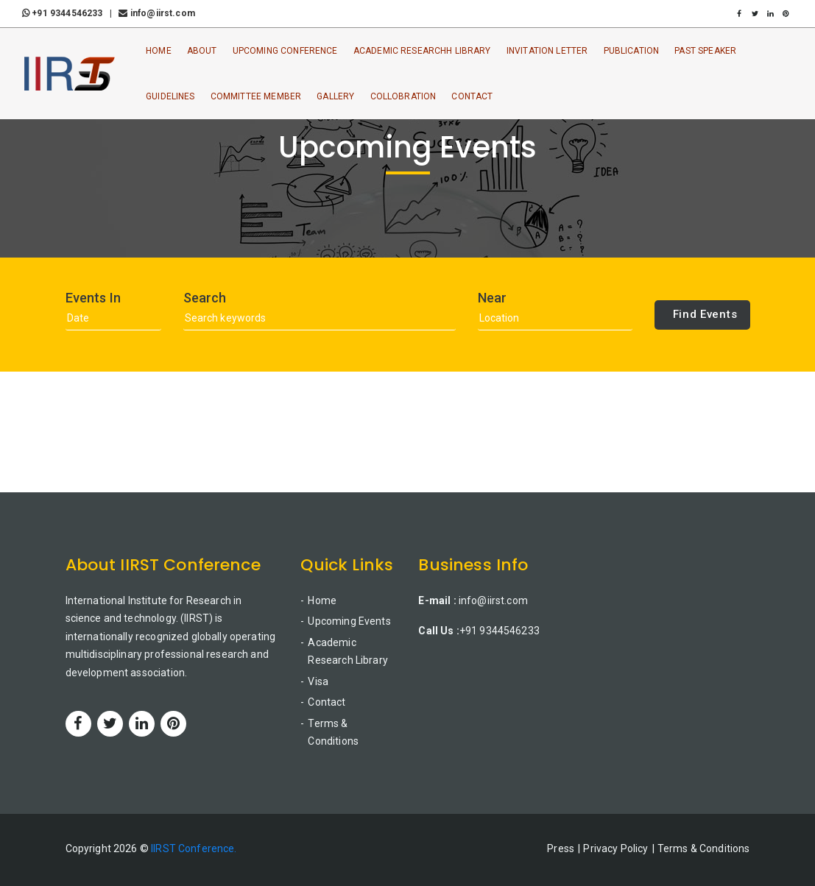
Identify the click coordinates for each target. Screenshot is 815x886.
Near (492, 298)
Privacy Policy (615, 848)
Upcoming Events (349, 621)
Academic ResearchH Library (422, 51)
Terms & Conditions (333, 732)
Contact (472, 96)
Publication (632, 51)
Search (205, 298)
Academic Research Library (347, 652)
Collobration (403, 96)
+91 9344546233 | (69, 13)
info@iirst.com (156, 13)
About (202, 51)
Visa (318, 681)
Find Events (705, 314)
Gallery (335, 96)
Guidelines (170, 96)
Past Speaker (705, 51)
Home (159, 51)
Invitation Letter (547, 51)
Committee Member (256, 96)
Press (560, 848)
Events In (93, 298)
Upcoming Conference (285, 51)
